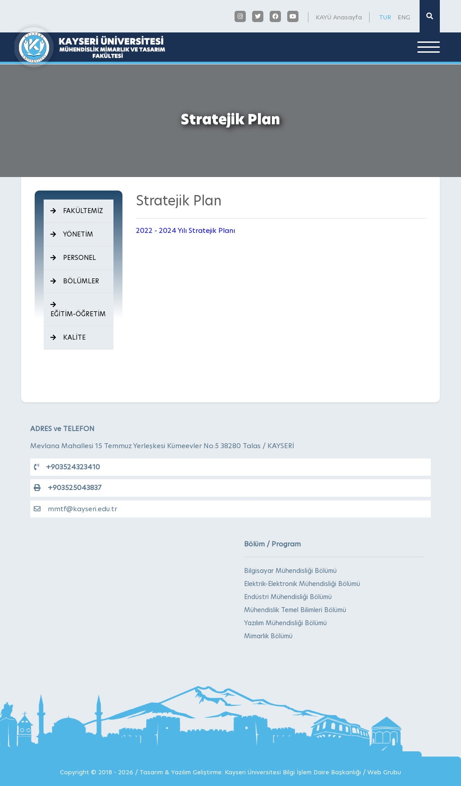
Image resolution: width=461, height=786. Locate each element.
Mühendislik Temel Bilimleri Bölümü (295, 609)
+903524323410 (67, 467)
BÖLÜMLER (74, 281)
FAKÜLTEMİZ (76, 210)
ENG (404, 17)
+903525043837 (67, 487)
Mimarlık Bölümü (268, 636)
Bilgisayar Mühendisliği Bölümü (290, 570)
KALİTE (68, 337)
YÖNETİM (71, 234)
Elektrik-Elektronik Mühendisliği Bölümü (302, 583)
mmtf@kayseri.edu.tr (75, 508)
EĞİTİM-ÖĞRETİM (78, 309)
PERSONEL (73, 257)
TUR (385, 17)
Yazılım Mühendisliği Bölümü (285, 622)
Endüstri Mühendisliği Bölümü (288, 596)
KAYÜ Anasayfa (339, 17)
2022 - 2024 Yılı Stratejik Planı (185, 230)
